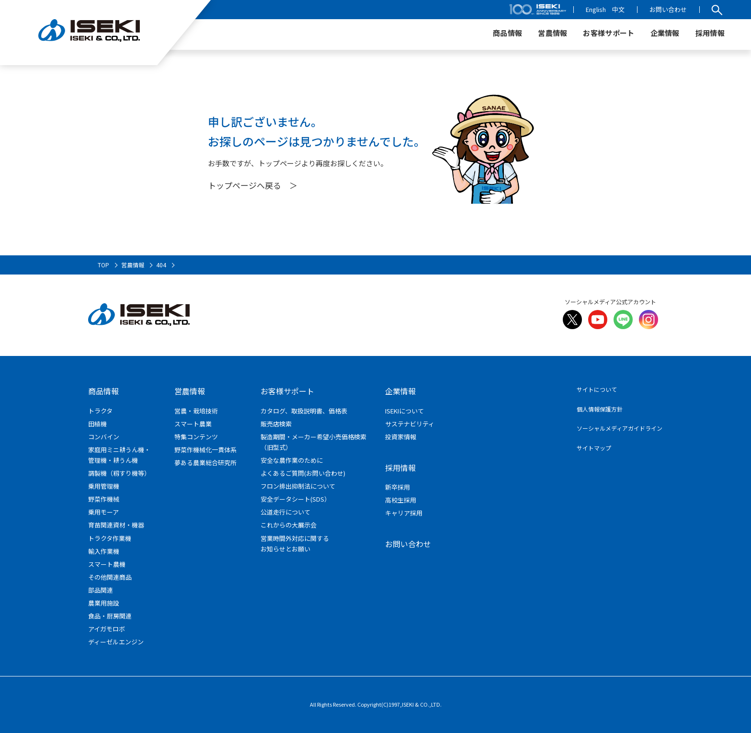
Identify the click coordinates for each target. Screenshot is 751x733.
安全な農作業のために (292, 460)
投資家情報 (400, 436)
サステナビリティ (409, 423)
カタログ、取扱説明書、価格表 (304, 410)
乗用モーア (103, 511)
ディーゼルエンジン (116, 641)
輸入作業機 (103, 551)
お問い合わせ (668, 9)
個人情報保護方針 (600, 409)
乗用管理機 (103, 486)
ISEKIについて (404, 410)
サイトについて (597, 389)
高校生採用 (400, 499)
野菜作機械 (103, 499)
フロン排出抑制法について (298, 486)
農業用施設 (103, 602)
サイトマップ (594, 448)
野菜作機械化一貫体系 (205, 449)
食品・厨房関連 (110, 615)
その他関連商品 (110, 577)
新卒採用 (397, 487)
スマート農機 (106, 564)
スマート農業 (193, 423)
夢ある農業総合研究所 (205, 462)
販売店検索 (276, 423)
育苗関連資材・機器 (116, 524)
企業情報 (400, 391)
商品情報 (103, 391)
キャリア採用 (403, 512)
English (596, 9)
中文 (618, 9)
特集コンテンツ (196, 436)
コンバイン (103, 436)
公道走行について (285, 511)
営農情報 (189, 391)
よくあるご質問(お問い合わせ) (303, 473)
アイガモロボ (106, 628)
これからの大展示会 (289, 524)
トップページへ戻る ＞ (252, 185)
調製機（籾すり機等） (119, 473)
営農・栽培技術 (196, 410)
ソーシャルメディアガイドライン (619, 428)
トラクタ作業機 (109, 538)
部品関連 (100, 590)
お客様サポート (287, 391)
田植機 (97, 423)
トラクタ (100, 410)
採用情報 (400, 467)
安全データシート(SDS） (295, 499)
